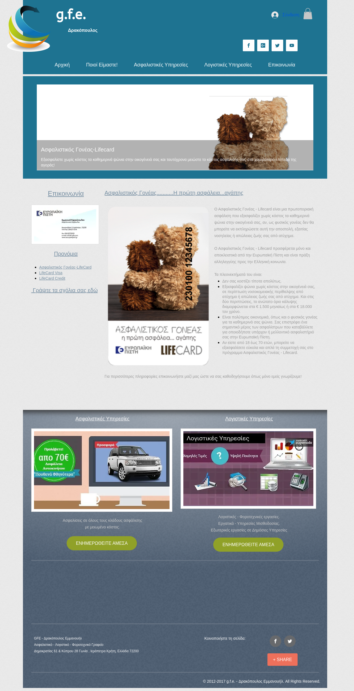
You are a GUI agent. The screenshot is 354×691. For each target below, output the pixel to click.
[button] (308, 13)
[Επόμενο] (305, 127)
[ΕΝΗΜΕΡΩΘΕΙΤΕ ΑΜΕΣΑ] (102, 543)
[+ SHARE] (282, 659)
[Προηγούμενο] (44, 127)
